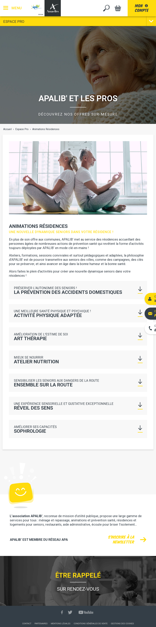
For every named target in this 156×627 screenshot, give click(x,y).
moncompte (142, 8)
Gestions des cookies (122, 623)
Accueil (7, 129)
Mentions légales (60, 623)
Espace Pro (13, 22)
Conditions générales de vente (91, 623)
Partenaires (41, 623)
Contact (26, 623)
